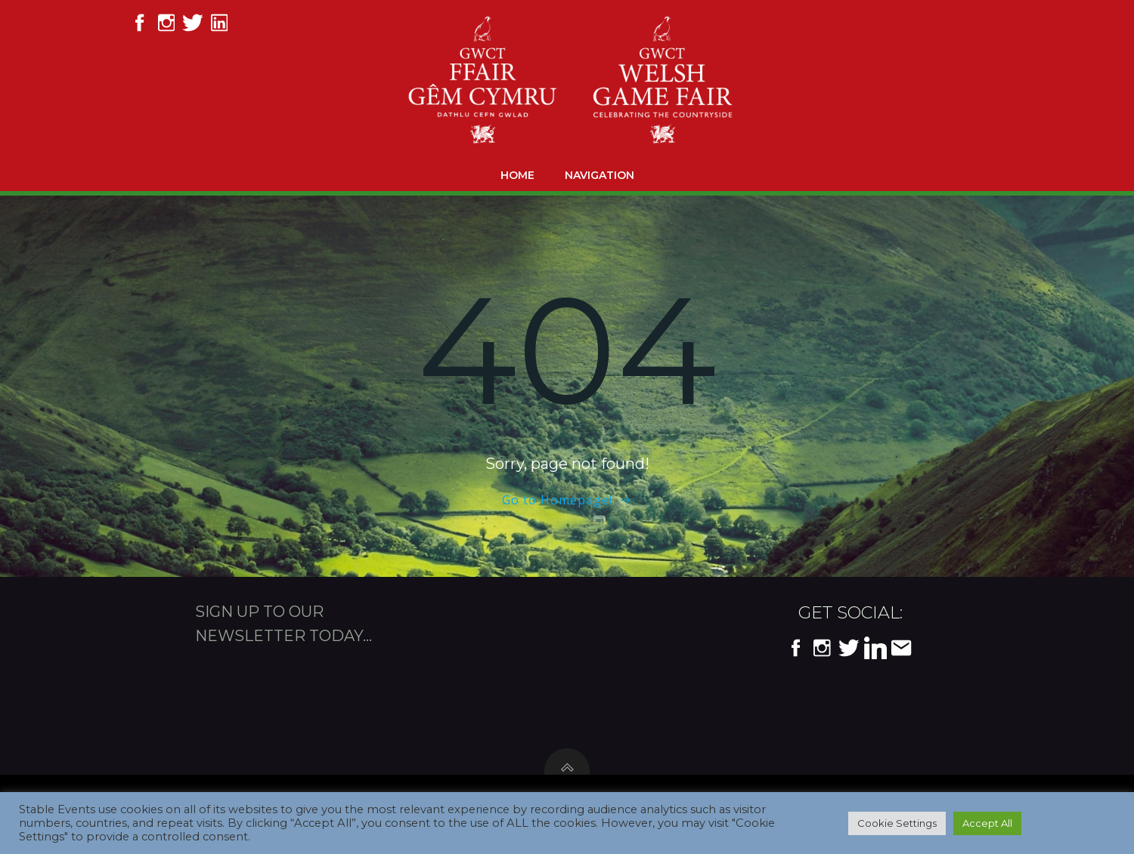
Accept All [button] (987, 823)
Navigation (599, 175)
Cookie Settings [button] (897, 823)
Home (517, 175)
